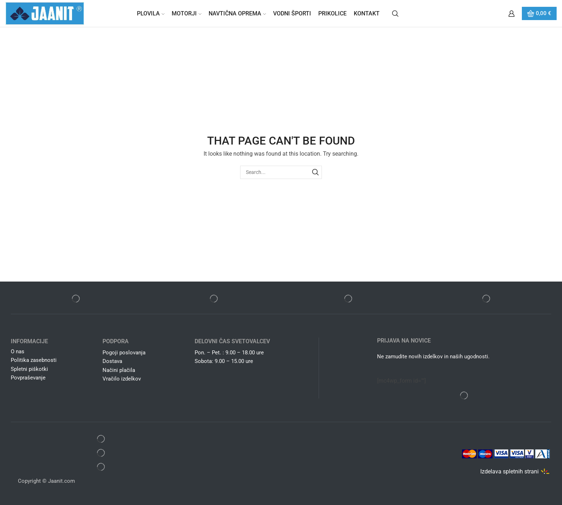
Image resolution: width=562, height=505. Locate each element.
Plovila (151, 13)
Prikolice (332, 13)
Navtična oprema (237, 13)
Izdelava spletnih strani (509, 471)
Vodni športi (292, 13)
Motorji (186, 13)
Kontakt (367, 13)
